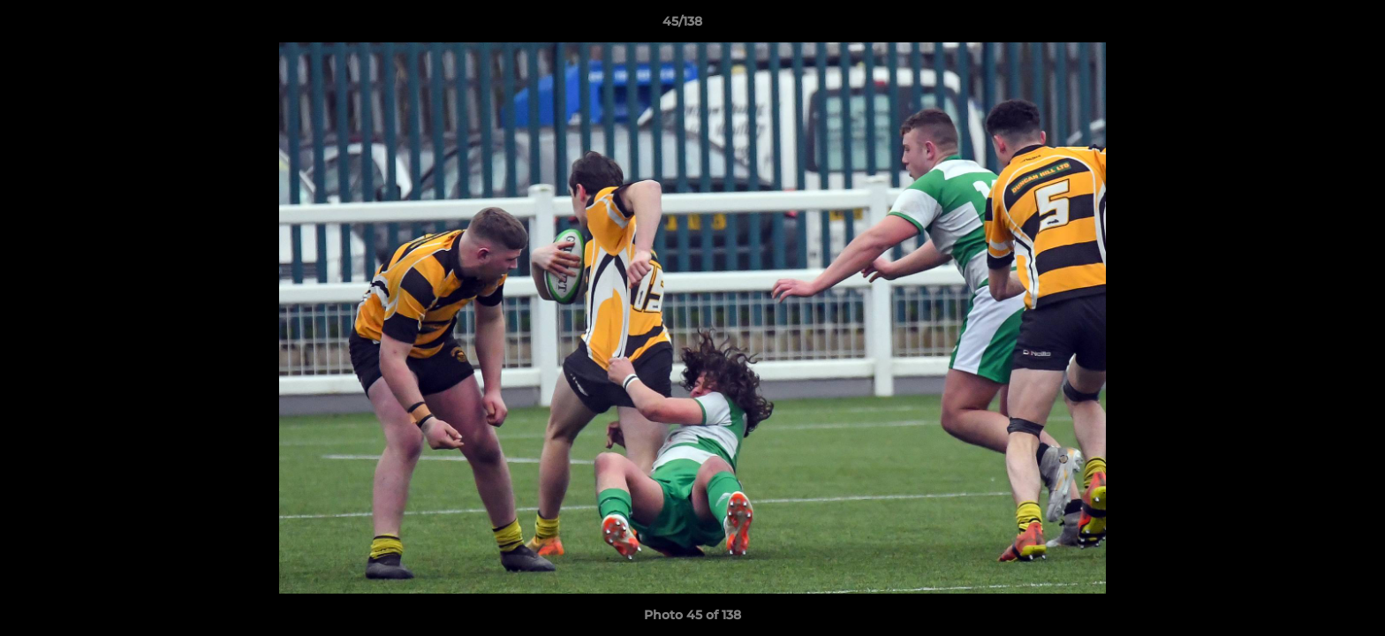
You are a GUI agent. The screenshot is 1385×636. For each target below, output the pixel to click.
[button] (1310, 26)
